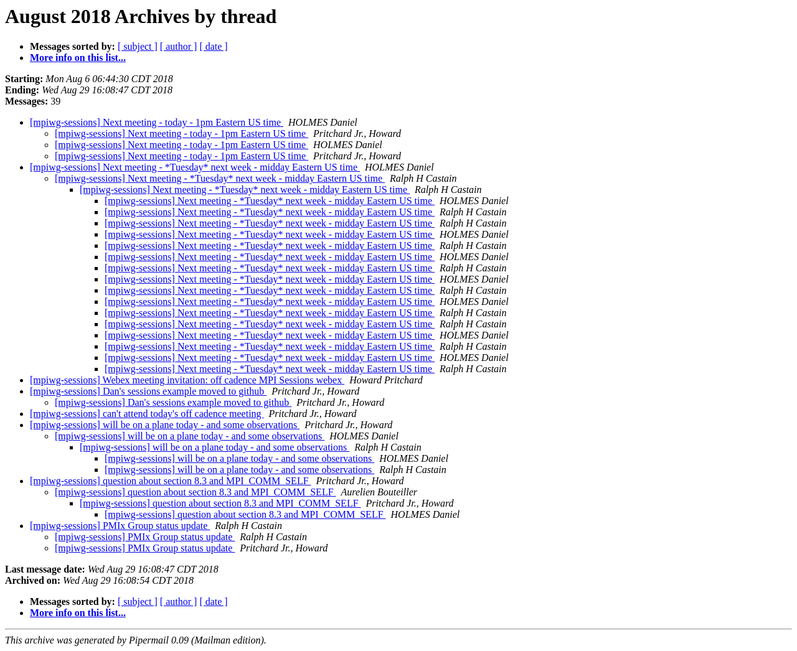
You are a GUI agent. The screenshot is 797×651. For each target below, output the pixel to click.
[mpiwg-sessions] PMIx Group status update (120, 525)
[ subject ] (138, 46)
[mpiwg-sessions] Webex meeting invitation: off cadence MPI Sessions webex (187, 380)
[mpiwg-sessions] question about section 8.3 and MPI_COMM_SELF (170, 480)
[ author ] (178, 46)
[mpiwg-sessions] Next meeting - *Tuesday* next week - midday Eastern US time (195, 167)
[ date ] (213, 46)
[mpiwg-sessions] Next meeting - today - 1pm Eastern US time (156, 122)
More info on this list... (78, 57)
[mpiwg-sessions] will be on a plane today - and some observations (164, 424)
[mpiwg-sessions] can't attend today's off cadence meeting (147, 413)
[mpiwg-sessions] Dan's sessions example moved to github (148, 391)
